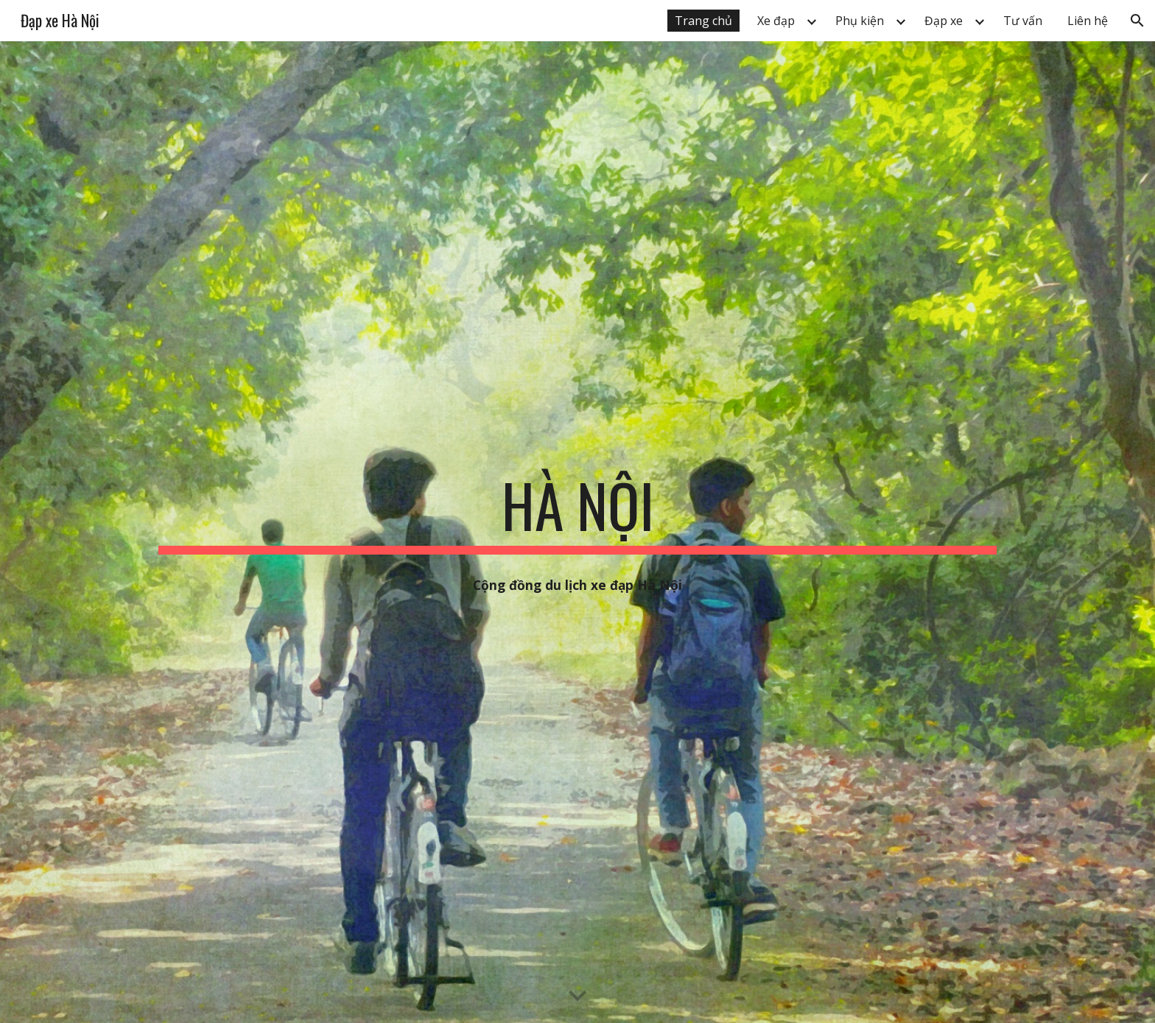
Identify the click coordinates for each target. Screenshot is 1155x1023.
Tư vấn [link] (1022, 21)
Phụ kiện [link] (859, 21)
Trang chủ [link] (703, 21)
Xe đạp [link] (776, 21)
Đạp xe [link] (943, 21)
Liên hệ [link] (1087, 21)
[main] (577, 512)
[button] (1137, 20)
